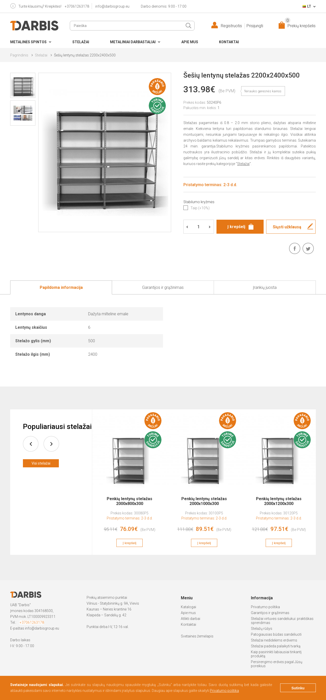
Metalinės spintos (28, 42)
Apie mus (189, 42)
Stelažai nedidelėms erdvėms (274, 640)
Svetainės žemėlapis (197, 636)
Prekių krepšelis (300, 24)
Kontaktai (229, 42)
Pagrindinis (19, 55)
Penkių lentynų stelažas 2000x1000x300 (204, 501)
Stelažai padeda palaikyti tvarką (276, 646)
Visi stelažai (41, 463)
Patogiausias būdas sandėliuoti (276, 634)
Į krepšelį (129, 543)
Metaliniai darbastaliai (133, 42)
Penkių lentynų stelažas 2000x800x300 (129, 501)
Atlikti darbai (190, 619)
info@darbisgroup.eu (112, 6)
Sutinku (297, 688)
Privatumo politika (265, 607)
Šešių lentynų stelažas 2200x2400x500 (85, 55)
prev (30, 444)
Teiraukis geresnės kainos (262, 91)
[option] (129, 482)
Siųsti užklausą (287, 227)
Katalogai (188, 607)
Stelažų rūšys (261, 629)
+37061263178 (77, 6)
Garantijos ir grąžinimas (270, 613)
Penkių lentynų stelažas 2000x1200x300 (279, 501)
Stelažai (80, 42)
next (51, 444)
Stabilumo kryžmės (198, 202)
